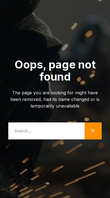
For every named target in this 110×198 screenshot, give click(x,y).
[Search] (93, 130)
